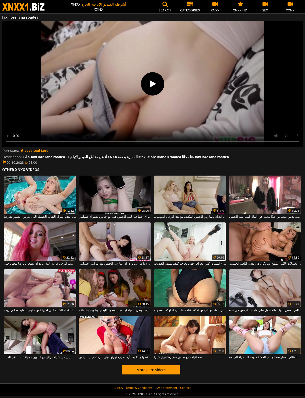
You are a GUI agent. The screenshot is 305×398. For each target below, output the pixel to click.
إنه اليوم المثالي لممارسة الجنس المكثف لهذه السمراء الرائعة (265, 357)
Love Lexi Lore (34, 150)
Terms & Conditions (139, 388)
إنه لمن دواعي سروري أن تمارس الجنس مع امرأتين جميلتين (115, 263)
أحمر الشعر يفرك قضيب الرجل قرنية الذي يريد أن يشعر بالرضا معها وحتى (40, 263)
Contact (185, 388)
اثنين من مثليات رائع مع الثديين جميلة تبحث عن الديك (38, 357)
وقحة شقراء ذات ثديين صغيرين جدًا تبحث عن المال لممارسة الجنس (265, 217)
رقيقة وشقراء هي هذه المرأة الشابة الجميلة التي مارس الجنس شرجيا (40, 217)
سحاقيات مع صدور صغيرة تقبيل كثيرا (178, 357)
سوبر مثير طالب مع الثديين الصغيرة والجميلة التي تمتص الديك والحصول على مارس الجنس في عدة (265, 310)
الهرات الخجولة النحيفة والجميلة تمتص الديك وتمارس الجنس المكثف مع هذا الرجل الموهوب (190, 217)
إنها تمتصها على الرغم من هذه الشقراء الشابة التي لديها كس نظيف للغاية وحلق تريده (40, 310)
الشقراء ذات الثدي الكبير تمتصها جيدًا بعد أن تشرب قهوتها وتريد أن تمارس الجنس (115, 357)
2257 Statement (166, 388)
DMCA (118, 388)
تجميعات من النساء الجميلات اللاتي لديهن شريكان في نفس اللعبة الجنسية (265, 263)
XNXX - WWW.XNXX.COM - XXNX (23, 7)
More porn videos (151, 369)
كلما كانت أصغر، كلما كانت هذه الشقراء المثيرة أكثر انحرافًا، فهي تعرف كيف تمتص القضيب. (190, 263)
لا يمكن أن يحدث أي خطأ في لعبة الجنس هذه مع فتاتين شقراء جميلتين (115, 217)
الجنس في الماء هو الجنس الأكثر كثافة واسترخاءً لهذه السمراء (190, 310)
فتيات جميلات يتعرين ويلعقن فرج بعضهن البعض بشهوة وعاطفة (115, 310)
